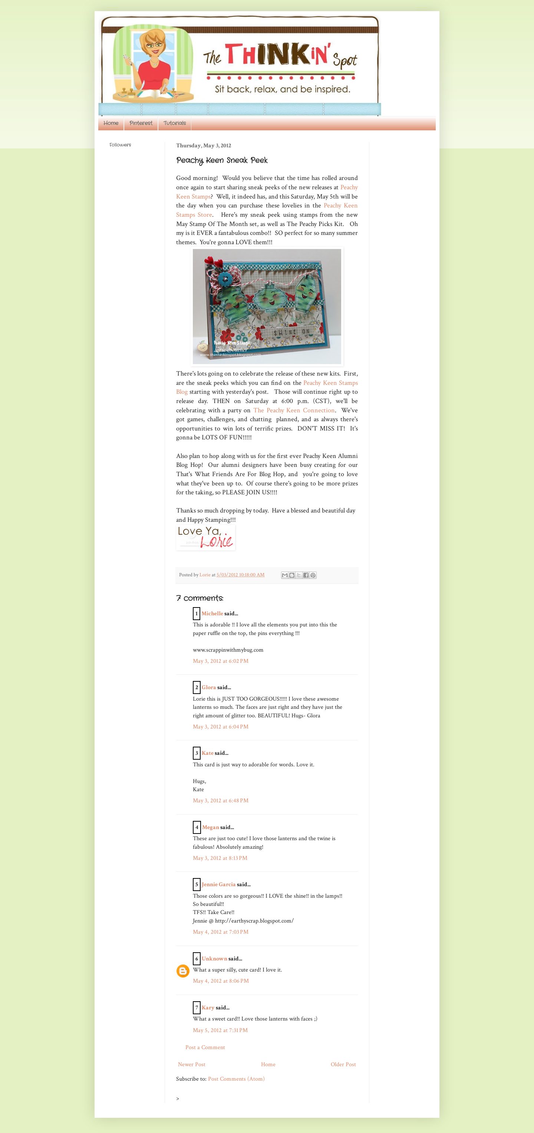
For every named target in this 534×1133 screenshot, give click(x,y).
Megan (210, 827)
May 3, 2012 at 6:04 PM (220, 727)
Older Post (343, 1064)
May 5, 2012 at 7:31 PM (220, 1030)
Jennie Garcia (219, 884)
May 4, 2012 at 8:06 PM (221, 981)
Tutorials (175, 123)
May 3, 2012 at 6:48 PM (220, 801)
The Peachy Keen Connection (294, 410)
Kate (208, 753)
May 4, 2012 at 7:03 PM (220, 932)
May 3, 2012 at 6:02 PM (220, 661)
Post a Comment (205, 1047)
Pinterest (140, 123)
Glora (209, 687)
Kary (208, 1008)
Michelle (212, 614)
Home (110, 123)
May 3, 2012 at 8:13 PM (220, 858)
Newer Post (191, 1064)
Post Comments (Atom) (236, 1079)
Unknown (214, 959)
